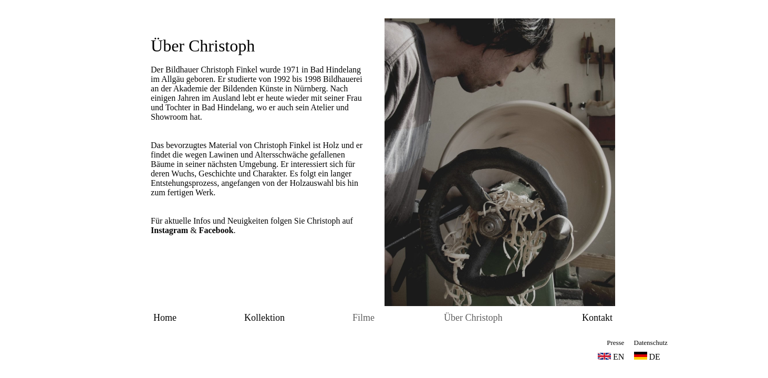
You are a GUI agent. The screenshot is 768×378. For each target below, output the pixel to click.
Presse (615, 342)
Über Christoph (203, 45)
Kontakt (597, 317)
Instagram (169, 230)
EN (618, 356)
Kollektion (264, 317)
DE (647, 356)
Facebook (216, 230)
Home (165, 317)
